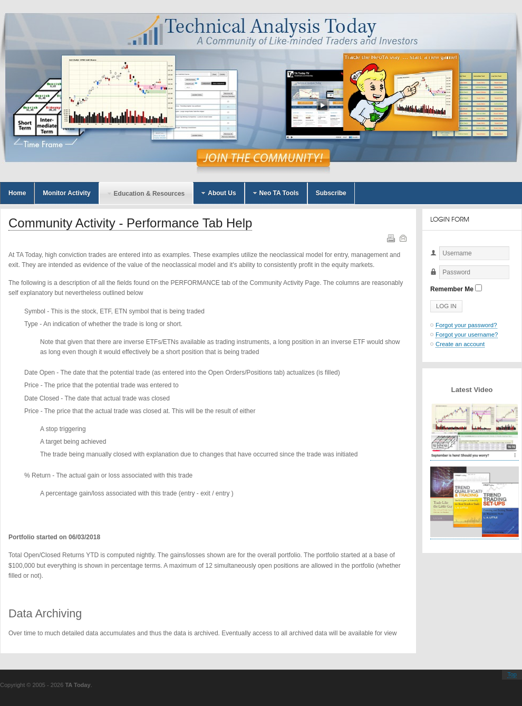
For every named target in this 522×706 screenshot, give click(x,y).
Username (430, 260)
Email (402, 237)
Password (430, 279)
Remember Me (451, 289)
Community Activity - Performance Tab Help (130, 223)
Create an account (460, 344)
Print (390, 237)
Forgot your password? (466, 325)
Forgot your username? (467, 334)
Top (512, 674)
